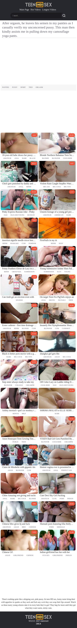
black (32, 158)
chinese (32, 527)
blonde (45, 158)
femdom (32, 243)
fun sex (45, 555)
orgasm (39, 87)
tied (30, 87)
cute (54, 499)
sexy (61, 243)
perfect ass (66, 470)
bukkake (14, 243)
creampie (30, 385)
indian (70, 499)
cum (23, 243)
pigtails (61, 300)
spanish (19, 300)
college (19, 385)
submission (29, 272)
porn (62, 499)
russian (31, 215)
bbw (24, 527)
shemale (61, 527)
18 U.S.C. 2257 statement (38, 621)
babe (24, 158)
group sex (16, 272)
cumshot (66, 328)
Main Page (24, 9)
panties (5, 87)
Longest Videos (49, 9)
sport (23, 87)
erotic (52, 300)
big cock (57, 187)
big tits (67, 187)
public (16, 442)
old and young (17, 215)
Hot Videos (36, 9)
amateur (7, 158)
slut (59, 272)
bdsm (28, 187)
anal (16, 158)
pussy (14, 87)
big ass (46, 187)
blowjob (56, 158)
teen (71, 300)
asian (57, 357)
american (58, 215)
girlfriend (18, 555)
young (67, 272)
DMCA (38, 624)
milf (24, 414)
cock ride (67, 158)
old (5, 215)
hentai (16, 414)
